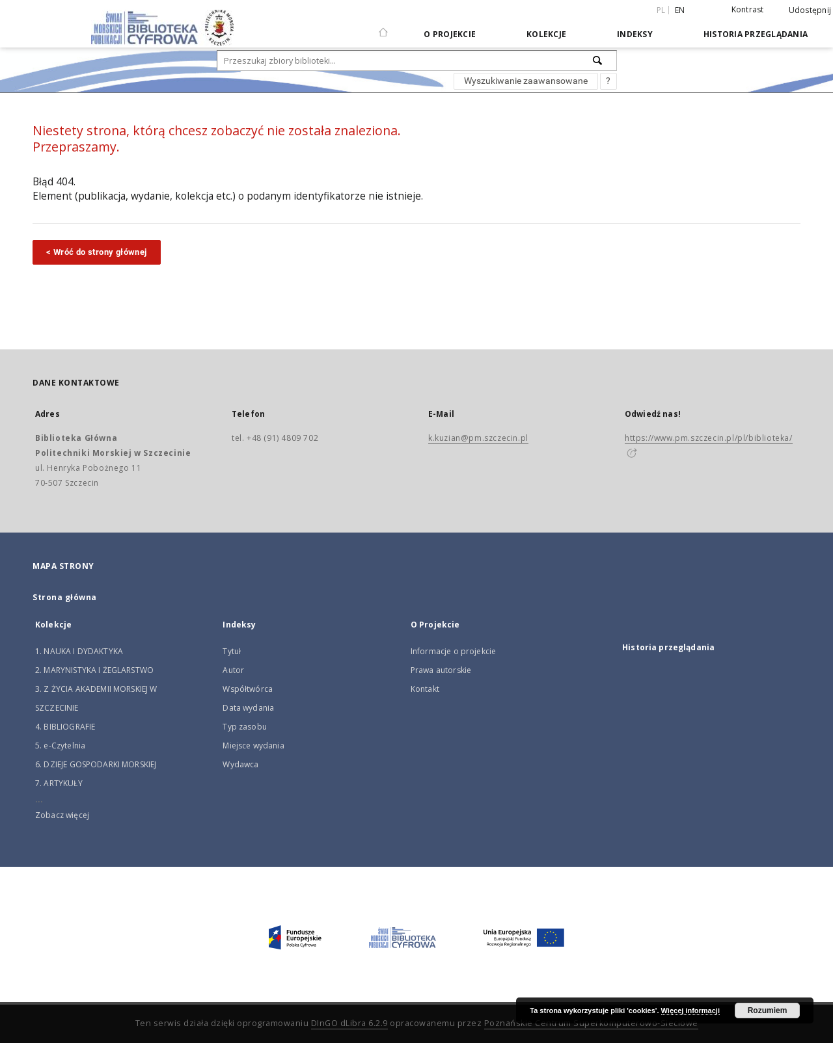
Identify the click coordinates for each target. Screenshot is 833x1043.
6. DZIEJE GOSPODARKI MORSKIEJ (95, 764)
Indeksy (635, 34)
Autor (233, 670)
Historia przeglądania (755, 34)
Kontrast (747, 9)
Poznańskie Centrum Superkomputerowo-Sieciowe (591, 1023)
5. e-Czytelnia (60, 745)
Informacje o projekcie (453, 651)
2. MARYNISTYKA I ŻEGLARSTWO (94, 670)
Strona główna (65, 597)
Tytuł (232, 651)
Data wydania (248, 707)
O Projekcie (450, 34)
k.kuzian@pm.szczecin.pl (478, 437)
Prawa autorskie (441, 670)
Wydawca (240, 764)
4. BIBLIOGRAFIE (65, 726)
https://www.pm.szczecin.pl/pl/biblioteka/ (709, 437)
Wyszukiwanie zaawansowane (526, 80)
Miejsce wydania (253, 745)
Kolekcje (546, 34)
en (680, 10)
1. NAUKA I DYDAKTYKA (79, 651)
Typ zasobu (245, 726)
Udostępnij (810, 10)
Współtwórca (248, 688)
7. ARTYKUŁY (59, 783)
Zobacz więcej (62, 815)
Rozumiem (767, 1010)
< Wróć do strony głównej (96, 252)
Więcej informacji (690, 1010)
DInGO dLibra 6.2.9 (349, 1023)
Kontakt (425, 688)
